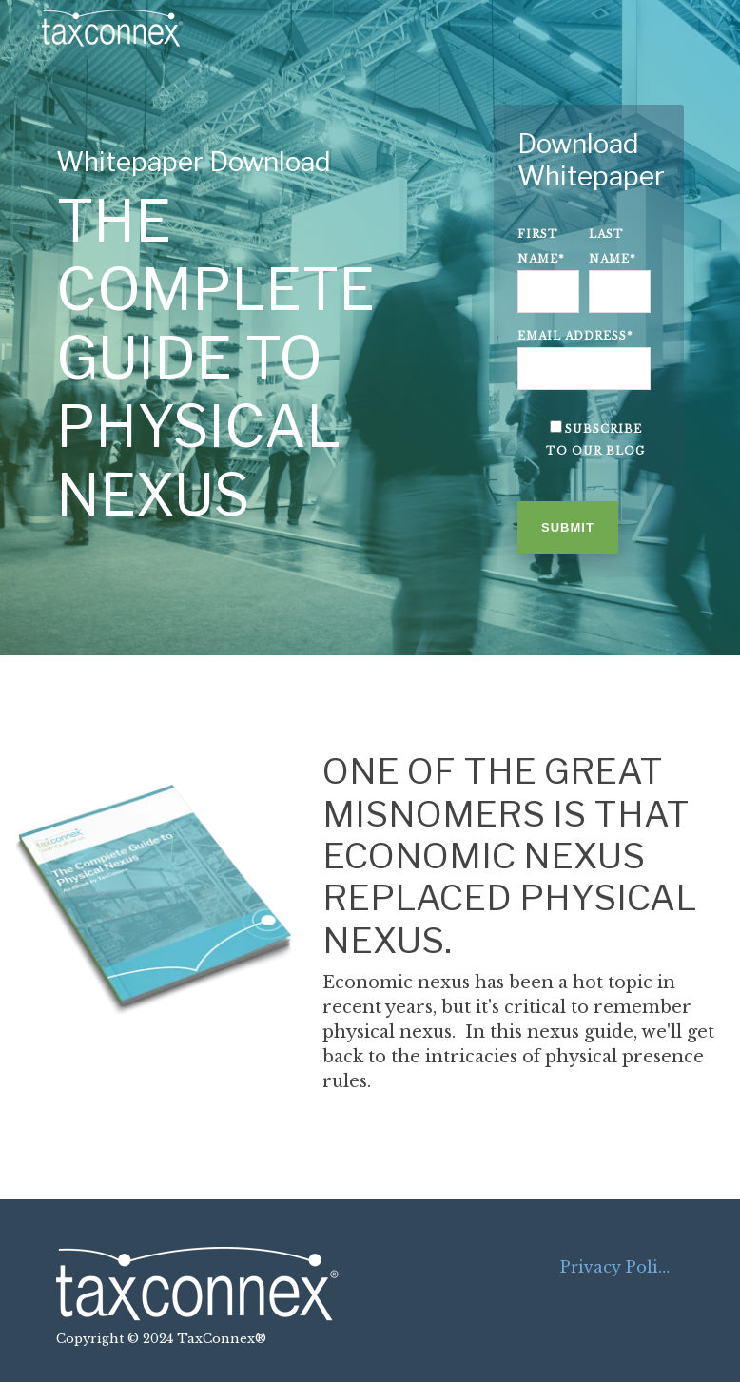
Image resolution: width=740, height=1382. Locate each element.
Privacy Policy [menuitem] (618, 1266)
